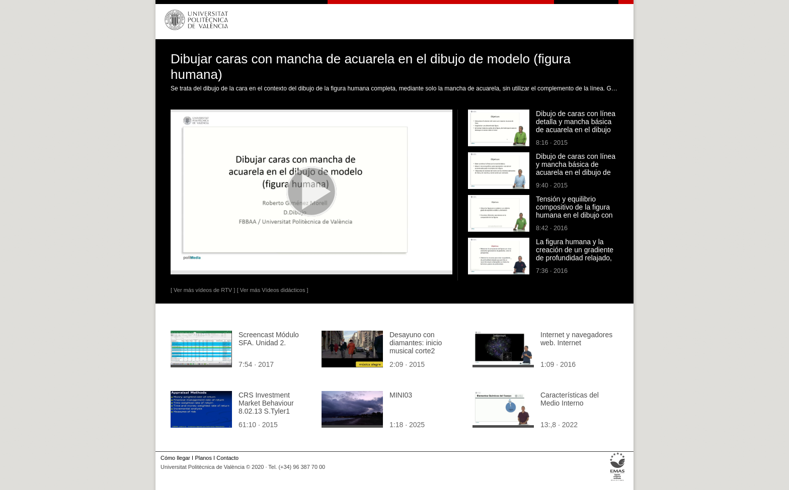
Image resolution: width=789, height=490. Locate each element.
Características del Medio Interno (569, 399)
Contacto (227, 458)
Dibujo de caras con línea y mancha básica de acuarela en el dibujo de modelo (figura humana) (575, 168)
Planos (203, 458)
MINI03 (400, 395)
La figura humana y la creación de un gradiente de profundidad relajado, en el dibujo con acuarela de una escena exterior (575, 258)
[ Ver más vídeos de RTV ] (203, 290)
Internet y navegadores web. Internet (576, 339)
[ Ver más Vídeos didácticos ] (272, 290)
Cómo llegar (175, 458)
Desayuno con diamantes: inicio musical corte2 (415, 343)
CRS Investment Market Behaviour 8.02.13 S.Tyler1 (266, 403)
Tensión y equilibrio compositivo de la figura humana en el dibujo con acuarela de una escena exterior (574, 215)
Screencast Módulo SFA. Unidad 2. (269, 339)
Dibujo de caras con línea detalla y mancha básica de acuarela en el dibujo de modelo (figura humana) (575, 130)
